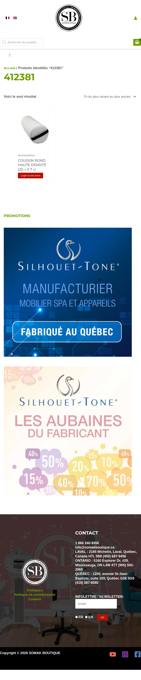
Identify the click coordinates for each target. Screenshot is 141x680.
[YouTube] (112, 660)
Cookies (34, 605)
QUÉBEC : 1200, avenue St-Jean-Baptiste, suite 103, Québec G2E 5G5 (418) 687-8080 (104, 584)
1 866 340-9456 (87, 549)
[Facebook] (137, 660)
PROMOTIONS (17, 221)
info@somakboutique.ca (95, 553)
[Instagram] (125, 660)
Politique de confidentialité (34, 601)
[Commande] (108, 105)
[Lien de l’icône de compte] (135, 22)
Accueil (10, 77)
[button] (10, 63)
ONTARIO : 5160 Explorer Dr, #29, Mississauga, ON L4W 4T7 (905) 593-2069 (104, 571)
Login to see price (32, 181)
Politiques (35, 596)
